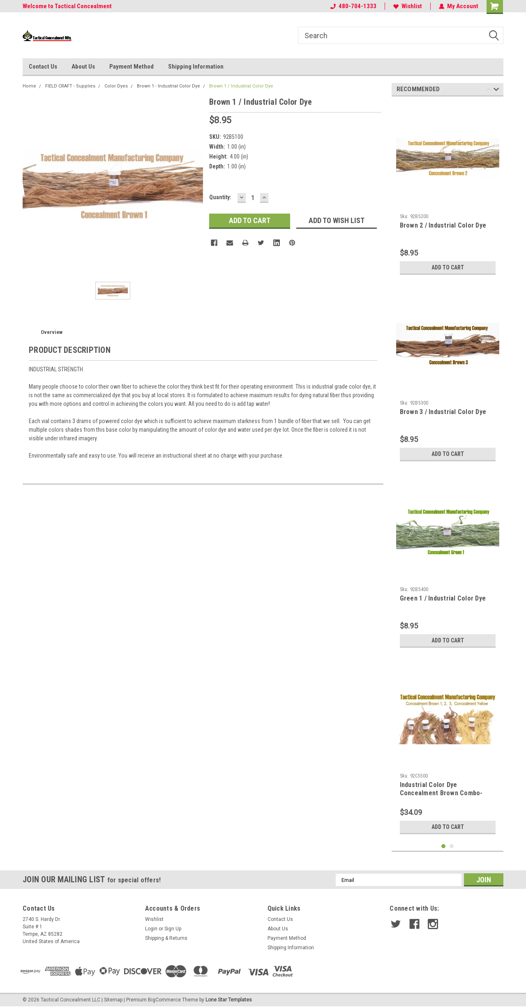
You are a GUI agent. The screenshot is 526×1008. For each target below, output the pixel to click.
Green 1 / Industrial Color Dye (443, 598)
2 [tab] (452, 846)
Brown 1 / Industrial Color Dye (241, 86)
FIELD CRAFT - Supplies (70, 86)
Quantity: (220, 197)
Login (151, 929)
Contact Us (43, 66)
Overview (51, 332)
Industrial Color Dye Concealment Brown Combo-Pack (441, 793)
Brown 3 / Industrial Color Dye (443, 412)
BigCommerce (164, 1000)
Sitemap (113, 1000)
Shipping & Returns (166, 938)
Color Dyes (116, 86)
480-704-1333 (353, 6)
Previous (489, 90)
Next (496, 90)
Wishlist (407, 6)
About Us (83, 66)
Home (29, 86)
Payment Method (131, 66)
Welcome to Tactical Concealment (67, 6)
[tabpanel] (448, 191)
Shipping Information (196, 66)
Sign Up (172, 929)
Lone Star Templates (228, 1000)
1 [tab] (443, 846)
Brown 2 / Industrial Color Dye (443, 225)
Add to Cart (447, 267)
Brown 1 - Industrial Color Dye (168, 86)
